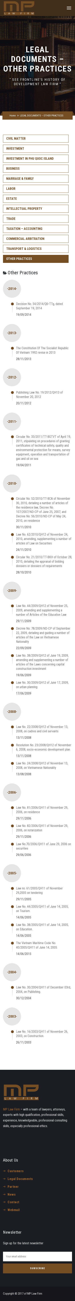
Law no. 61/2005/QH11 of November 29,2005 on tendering (39, 890)
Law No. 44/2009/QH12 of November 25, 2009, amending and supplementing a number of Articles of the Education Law (42, 610)
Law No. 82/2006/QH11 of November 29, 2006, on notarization (42, 828)
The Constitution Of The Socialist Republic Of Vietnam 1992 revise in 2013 (42, 350)
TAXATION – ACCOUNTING (24, 229)
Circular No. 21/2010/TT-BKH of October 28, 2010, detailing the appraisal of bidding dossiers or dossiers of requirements (44, 561)
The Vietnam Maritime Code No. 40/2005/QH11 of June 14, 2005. (37, 945)
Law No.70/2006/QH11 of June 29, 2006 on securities (43, 846)
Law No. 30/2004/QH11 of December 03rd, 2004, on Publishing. (43, 989)
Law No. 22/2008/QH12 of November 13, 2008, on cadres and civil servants (42, 729)
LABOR (10, 189)
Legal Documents (20, 1179)
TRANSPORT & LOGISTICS (24, 249)
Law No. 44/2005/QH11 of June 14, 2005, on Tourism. (42, 909)
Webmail (14, 1210)
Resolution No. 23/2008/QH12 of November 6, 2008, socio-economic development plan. (43, 747)
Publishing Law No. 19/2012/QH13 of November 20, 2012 (39, 395)
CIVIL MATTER (16, 138)
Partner (13, 1187)
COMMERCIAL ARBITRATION (25, 239)
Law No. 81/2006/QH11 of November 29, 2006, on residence (42, 810)
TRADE (10, 219)
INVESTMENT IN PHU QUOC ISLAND (30, 158)
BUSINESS (13, 169)
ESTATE (11, 199)
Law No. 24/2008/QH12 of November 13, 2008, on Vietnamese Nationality (42, 765)
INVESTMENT (15, 148)
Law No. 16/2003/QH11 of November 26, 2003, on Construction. (42, 1034)
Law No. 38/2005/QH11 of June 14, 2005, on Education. (42, 927)
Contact (13, 1202)
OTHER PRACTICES (19, 259)
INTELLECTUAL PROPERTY (24, 209)
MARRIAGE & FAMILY (20, 179)
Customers (16, 1171)
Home (13, 115)
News (12, 1194)
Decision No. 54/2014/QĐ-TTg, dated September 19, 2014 (39, 306)
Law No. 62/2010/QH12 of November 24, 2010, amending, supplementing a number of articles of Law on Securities (43, 539)
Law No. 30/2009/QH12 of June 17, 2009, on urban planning (42, 685)
